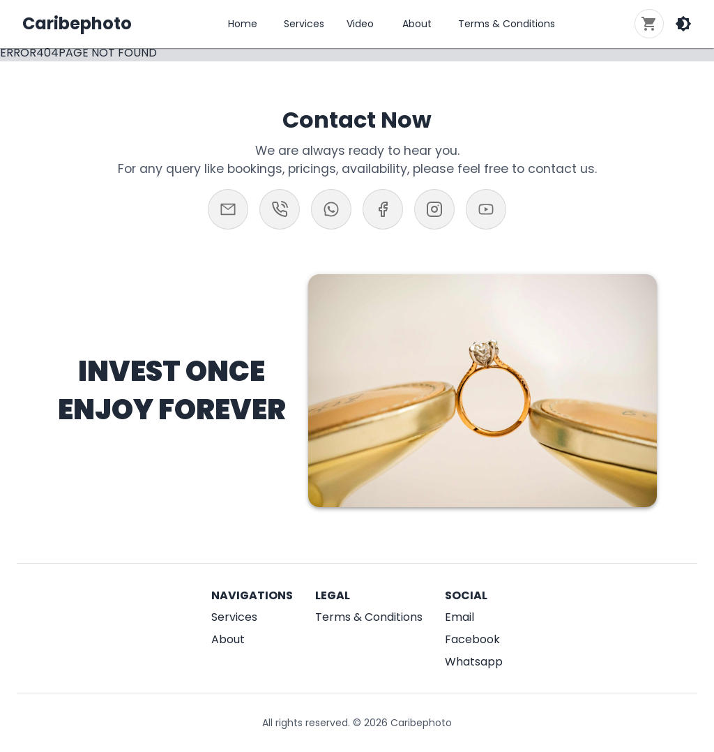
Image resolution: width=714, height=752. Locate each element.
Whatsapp (474, 662)
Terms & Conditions (506, 24)
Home (242, 24)
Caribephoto (77, 23)
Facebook (472, 639)
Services (304, 24)
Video (360, 24)
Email (459, 617)
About (417, 24)
